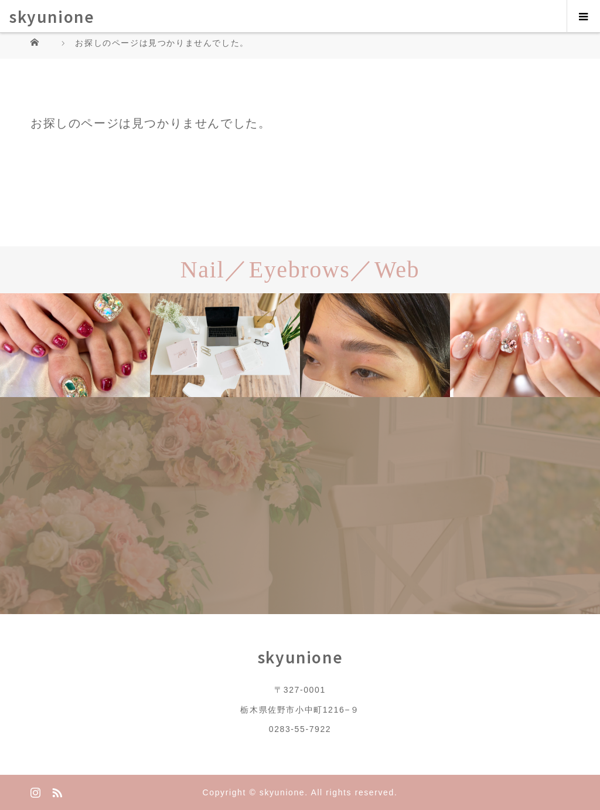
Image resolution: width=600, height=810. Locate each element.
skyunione (51, 16)
